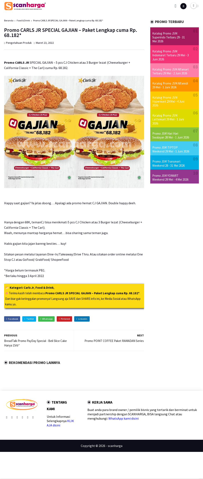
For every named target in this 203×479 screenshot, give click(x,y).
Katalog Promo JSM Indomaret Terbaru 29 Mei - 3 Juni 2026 (170, 55)
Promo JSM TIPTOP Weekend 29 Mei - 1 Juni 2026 (170, 149)
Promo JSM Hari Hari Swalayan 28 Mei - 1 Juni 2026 (170, 135)
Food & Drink (23, 20)
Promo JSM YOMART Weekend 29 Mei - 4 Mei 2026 (170, 177)
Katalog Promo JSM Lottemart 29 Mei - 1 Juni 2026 (168, 119)
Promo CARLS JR (16, 62)
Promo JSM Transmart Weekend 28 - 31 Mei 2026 (168, 163)
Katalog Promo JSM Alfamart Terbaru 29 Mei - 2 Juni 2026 (170, 71)
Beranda (8, 20)
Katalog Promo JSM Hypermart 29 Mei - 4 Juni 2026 (168, 101)
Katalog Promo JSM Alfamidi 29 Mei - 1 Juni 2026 (170, 85)
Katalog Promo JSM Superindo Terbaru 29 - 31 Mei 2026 (168, 37)
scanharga (115, 446)
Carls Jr (29, 288)
